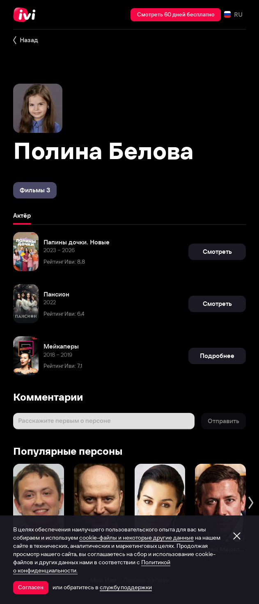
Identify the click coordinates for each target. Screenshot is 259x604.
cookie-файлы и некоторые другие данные (136, 537)
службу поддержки (126, 587)
